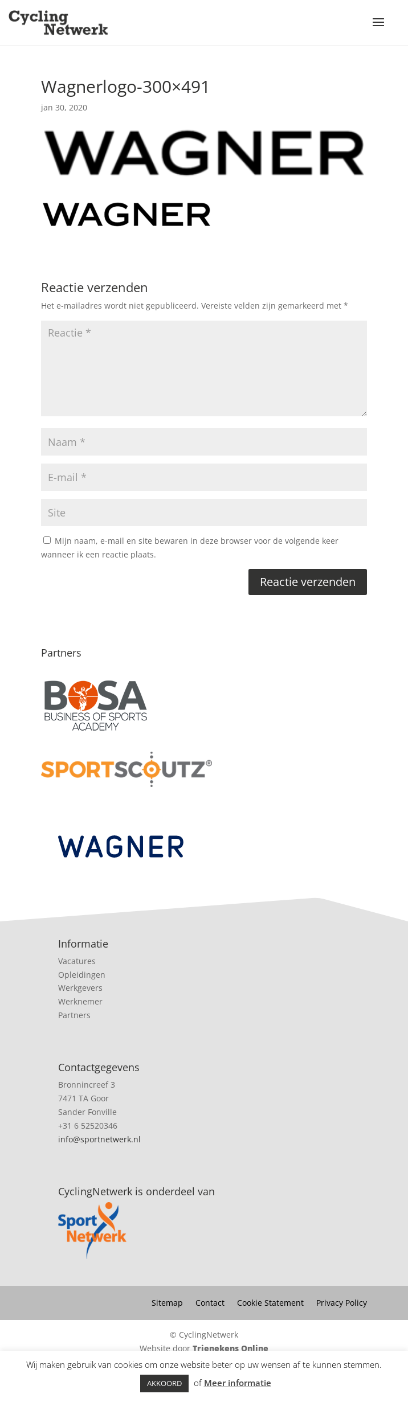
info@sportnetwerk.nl (99, 1139)
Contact (210, 1303)
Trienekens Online (230, 1348)
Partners (74, 1015)
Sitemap (167, 1303)
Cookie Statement (270, 1303)
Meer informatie (237, 1382)
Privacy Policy (341, 1303)
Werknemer (80, 1001)
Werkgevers (80, 987)
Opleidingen (81, 974)
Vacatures (77, 961)
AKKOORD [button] (164, 1383)
